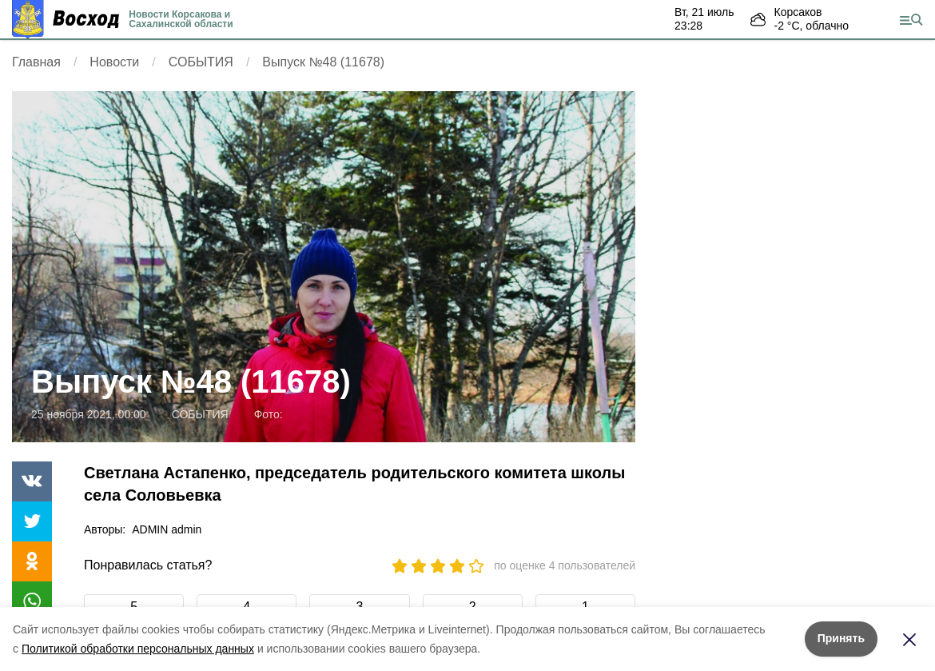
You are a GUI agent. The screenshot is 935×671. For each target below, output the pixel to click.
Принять (841, 638)
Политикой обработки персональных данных (138, 648)
